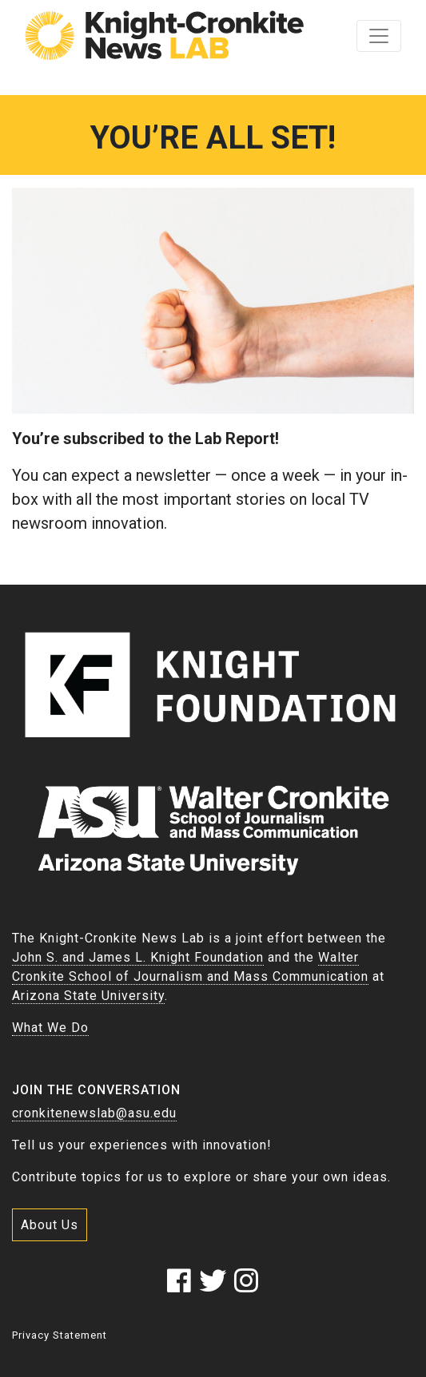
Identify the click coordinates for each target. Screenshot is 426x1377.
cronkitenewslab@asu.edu (94, 1113)
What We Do (50, 1027)
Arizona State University (88, 995)
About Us (49, 1224)
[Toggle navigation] (378, 36)
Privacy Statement (59, 1335)
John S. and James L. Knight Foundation (138, 957)
